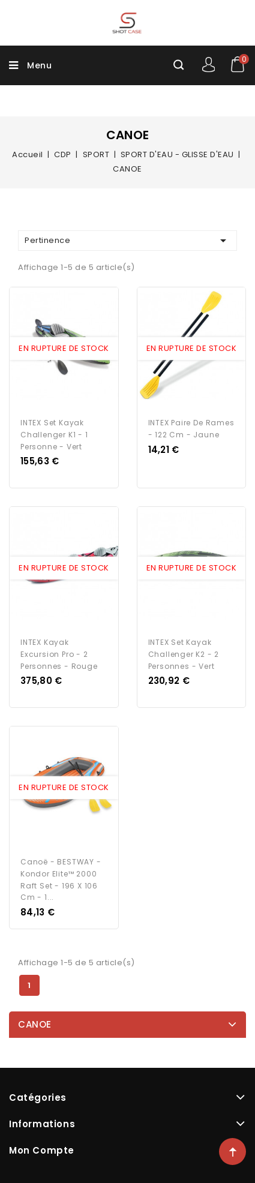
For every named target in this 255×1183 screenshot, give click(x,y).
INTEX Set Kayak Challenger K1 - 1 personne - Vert (54, 435)
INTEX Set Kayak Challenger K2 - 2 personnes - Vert (184, 654)
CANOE (35, 1024)
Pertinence (127, 240)
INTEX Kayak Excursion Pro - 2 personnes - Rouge (59, 654)
